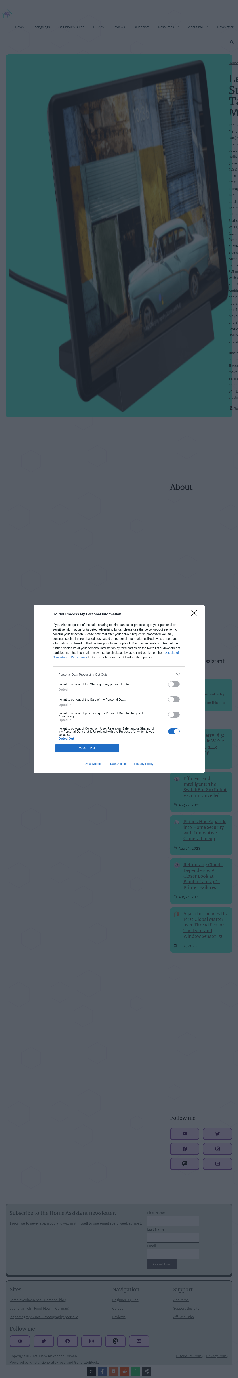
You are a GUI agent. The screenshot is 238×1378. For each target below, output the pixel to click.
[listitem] (119, 674)
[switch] (174, 684)
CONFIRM (87, 748)
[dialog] (119, 689)
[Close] (195, 614)
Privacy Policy (143, 764)
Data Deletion (94, 764)
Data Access (118, 764)
